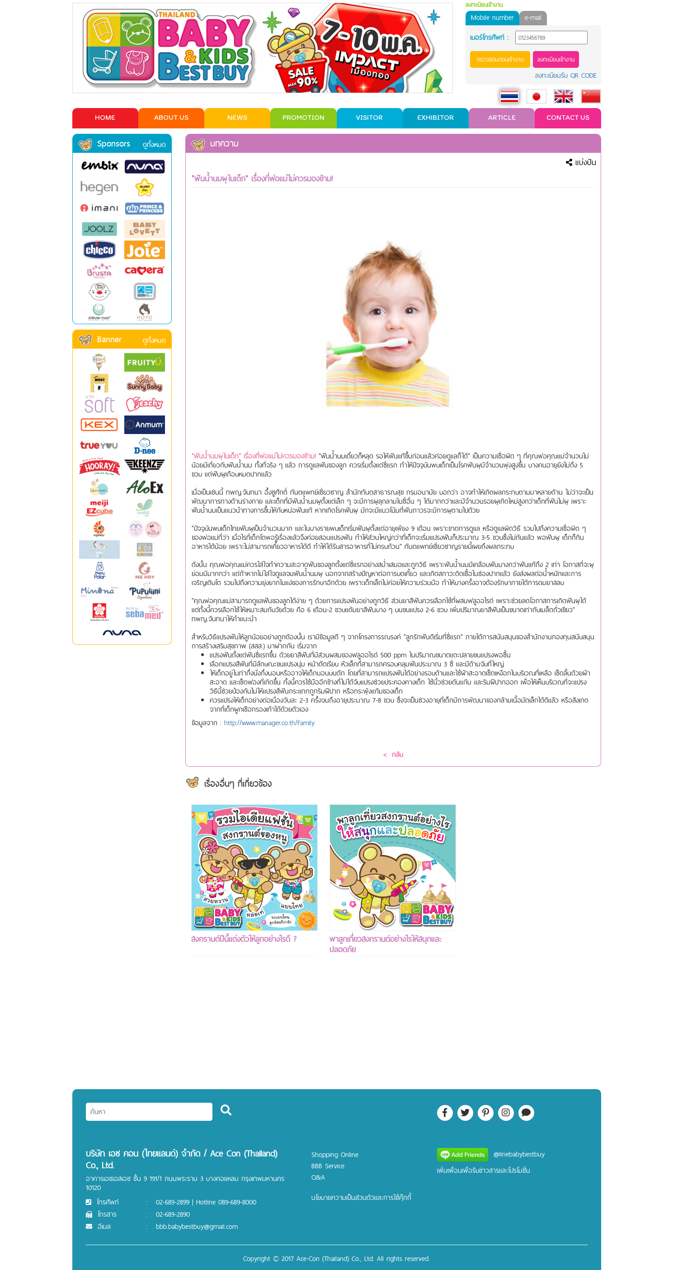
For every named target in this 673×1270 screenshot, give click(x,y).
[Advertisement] (531, 940)
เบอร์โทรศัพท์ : (489, 37)
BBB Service (327, 1165)
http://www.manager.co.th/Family (269, 722)
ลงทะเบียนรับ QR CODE (566, 75)
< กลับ (393, 754)
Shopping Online (334, 1154)
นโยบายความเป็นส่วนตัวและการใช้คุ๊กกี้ (361, 1197)
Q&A (318, 1177)
